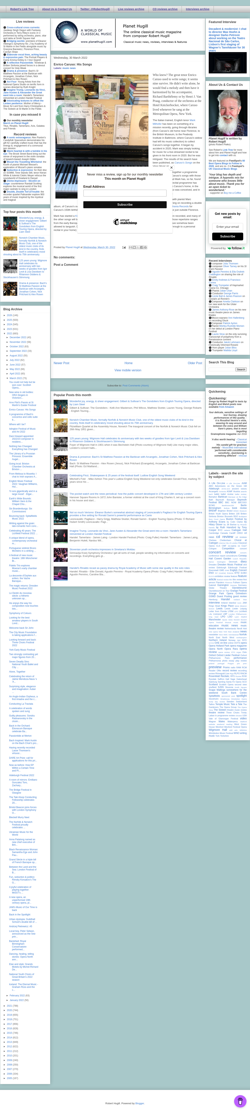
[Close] (171, 167)
